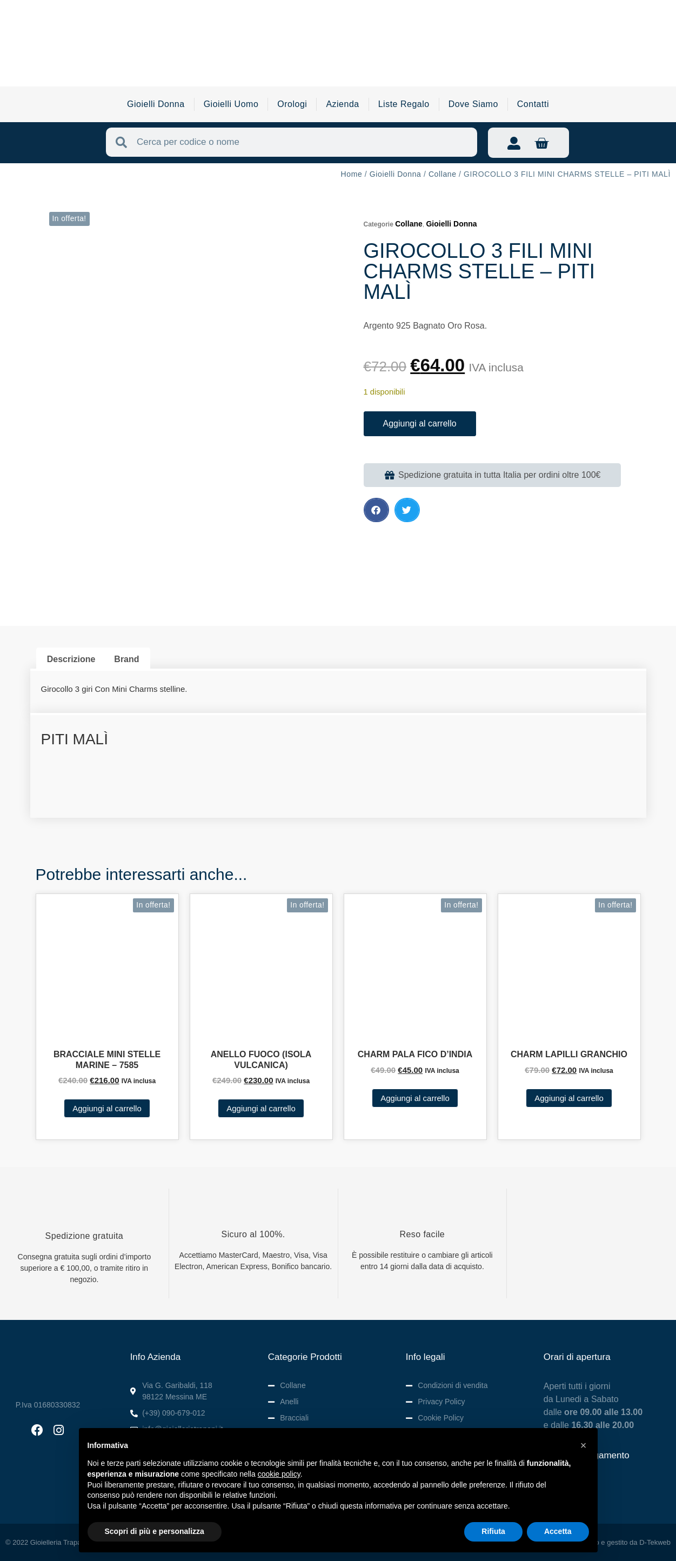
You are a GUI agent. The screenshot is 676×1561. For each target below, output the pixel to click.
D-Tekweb (655, 1542)
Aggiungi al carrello (420, 423)
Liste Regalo (404, 104)
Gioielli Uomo (231, 104)
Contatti (533, 104)
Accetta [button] (558, 1531)
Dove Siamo (473, 104)
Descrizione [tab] (71, 659)
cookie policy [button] (279, 1474)
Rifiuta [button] (493, 1531)
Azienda (342, 104)
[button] (376, 510)
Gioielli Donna (156, 104)
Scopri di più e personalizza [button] (154, 1531)
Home (352, 174)
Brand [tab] (126, 659)
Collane (443, 174)
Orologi (292, 104)
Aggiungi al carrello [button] (107, 1108)
